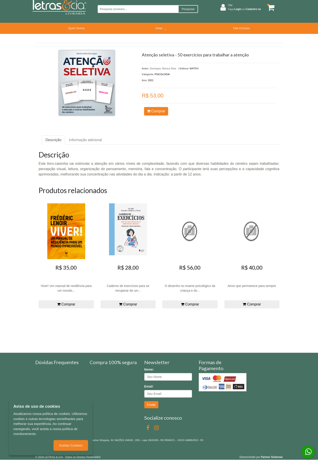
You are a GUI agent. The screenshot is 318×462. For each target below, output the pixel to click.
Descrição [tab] (53, 140)
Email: (149, 386)
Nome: (149, 369)
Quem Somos (76, 28)
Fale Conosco (241, 28)
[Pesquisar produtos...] (138, 9)
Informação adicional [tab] (85, 140)
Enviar (151, 404)
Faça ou (244, 9)
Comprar (156, 111)
